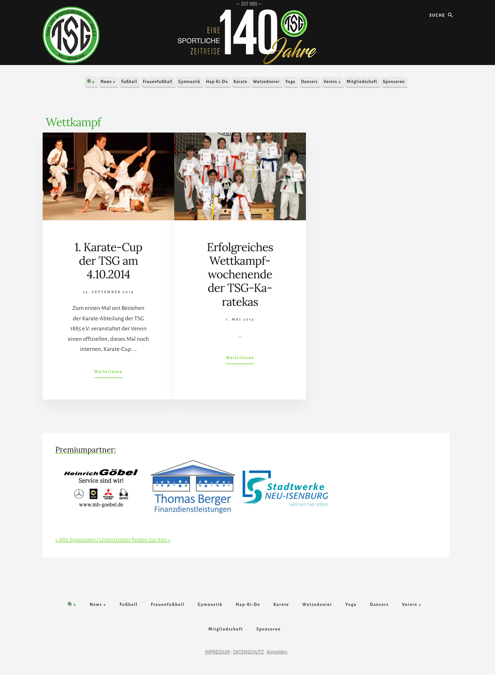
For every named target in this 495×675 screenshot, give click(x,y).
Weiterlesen (108, 373)
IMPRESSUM (217, 651)
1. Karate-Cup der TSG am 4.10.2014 (108, 260)
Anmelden (277, 651)
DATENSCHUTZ (248, 651)
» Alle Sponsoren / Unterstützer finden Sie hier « (112, 539)
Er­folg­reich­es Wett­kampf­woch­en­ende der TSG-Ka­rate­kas (240, 274)
